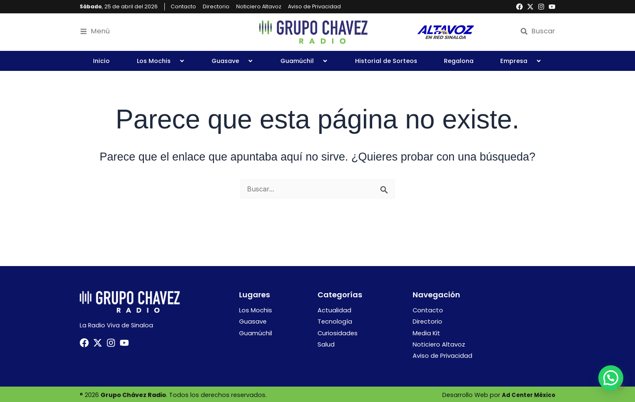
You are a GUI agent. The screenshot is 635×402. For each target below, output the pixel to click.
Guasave (232, 61)
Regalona (459, 61)
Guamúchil (304, 61)
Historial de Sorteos (386, 61)
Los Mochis (161, 61)
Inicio (101, 61)
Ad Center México (527, 393)
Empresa (521, 61)
